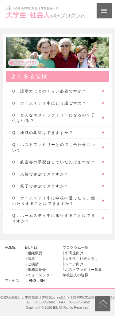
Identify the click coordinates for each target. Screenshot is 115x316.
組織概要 (35, 253)
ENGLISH (37, 281)
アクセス (12, 281)
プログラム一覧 (75, 247)
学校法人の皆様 (75, 275)
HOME (10, 247)
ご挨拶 (33, 264)
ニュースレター (40, 275)
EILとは (31, 247)
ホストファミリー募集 (83, 269)
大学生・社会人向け (81, 258)
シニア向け (74, 264)
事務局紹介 (37, 269)
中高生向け (74, 253)
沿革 (31, 258)
